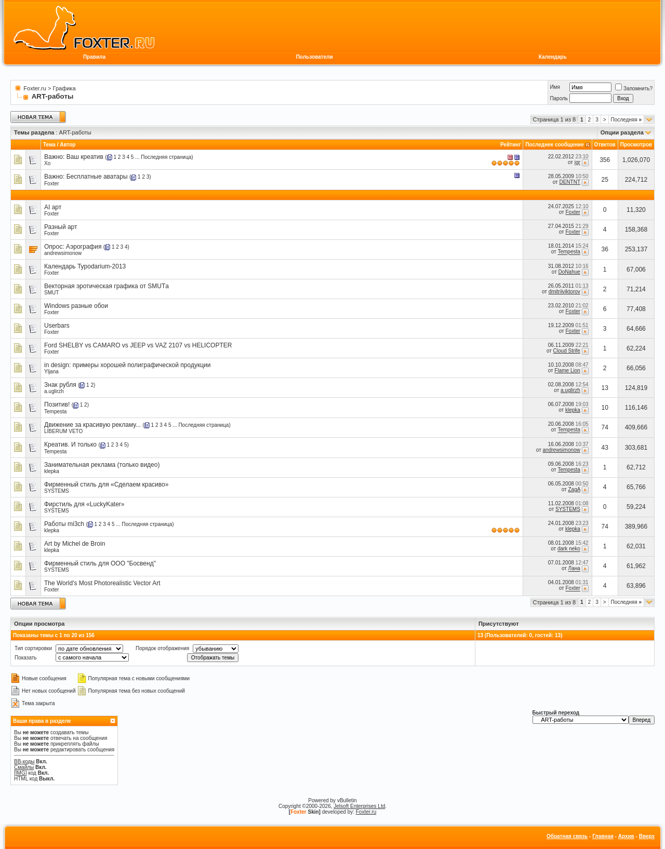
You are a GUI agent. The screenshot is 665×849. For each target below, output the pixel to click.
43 (605, 447)
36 (605, 249)
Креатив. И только (70, 444)
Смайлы (24, 767)
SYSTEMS (56, 491)
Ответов (605, 144)
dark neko (568, 549)
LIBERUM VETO (63, 431)
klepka (572, 410)
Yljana (51, 371)
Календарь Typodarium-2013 (85, 266)
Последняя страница (166, 157)
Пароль (559, 98)
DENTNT (569, 182)
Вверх (647, 836)
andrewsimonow (63, 253)
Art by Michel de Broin (74, 543)
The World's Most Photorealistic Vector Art (102, 583)
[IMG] (20, 773)
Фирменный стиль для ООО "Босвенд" (100, 563)
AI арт (52, 207)
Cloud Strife (566, 351)
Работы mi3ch (64, 524)
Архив (626, 836)
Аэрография (84, 246)
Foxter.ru (34, 88)
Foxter (51, 183)
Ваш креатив (84, 156)
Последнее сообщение (554, 144)
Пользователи (314, 57)
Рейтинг (510, 144)
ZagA (574, 489)
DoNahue (569, 272)
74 (605, 427)
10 (605, 407)
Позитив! (57, 404)
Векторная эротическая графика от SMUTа (106, 286)
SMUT (51, 292)
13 (605, 388)
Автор (67, 144)
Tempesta (568, 252)
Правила (94, 57)
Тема (49, 144)
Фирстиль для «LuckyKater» (84, 504)
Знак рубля (60, 384)
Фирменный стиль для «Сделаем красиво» (106, 484)
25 (605, 179)
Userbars (57, 325)
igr (577, 162)
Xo (47, 163)
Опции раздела (622, 132)
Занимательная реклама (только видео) (101, 464)
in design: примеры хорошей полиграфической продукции (127, 365)
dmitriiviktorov (564, 291)
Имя (555, 87)
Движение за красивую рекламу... (92, 424)
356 (605, 160)
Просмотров (636, 144)
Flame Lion (567, 370)
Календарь (553, 57)
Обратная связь (567, 836)
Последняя (626, 120)
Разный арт (60, 227)
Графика (64, 88)
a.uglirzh (54, 391)
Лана (574, 569)
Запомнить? (634, 88)
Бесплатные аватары (97, 176)
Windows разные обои (76, 305)
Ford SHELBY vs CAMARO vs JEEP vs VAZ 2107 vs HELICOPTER (138, 345)
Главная (603, 836)
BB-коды (24, 761)
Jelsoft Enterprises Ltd (359, 806)
